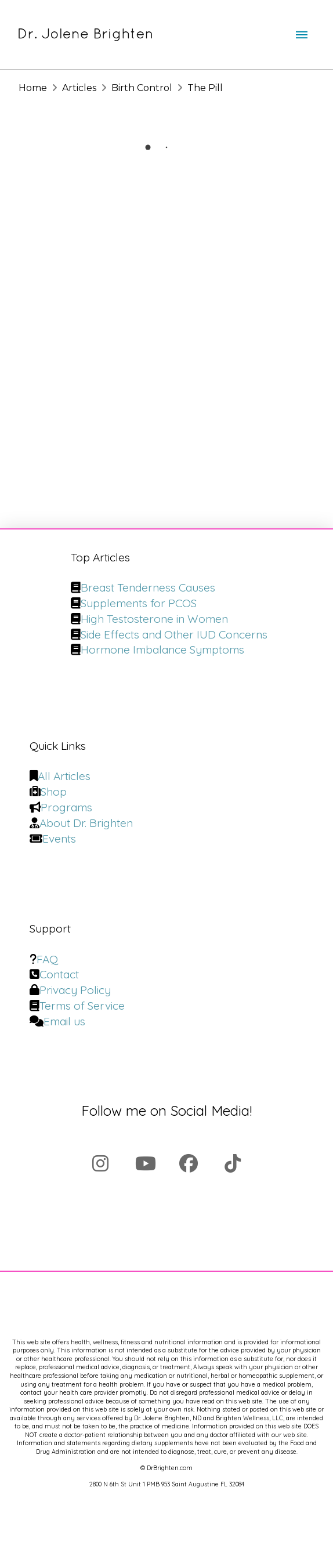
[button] (301, 35)
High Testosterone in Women (154, 619)
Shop (54, 792)
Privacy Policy (75, 990)
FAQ (47, 959)
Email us (64, 1021)
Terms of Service (82, 1006)
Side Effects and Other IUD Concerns (174, 634)
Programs (66, 807)
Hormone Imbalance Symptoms (162, 649)
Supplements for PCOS (139, 603)
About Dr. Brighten (86, 823)
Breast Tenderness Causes (148, 587)
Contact (59, 974)
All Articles (64, 776)
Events (59, 839)
